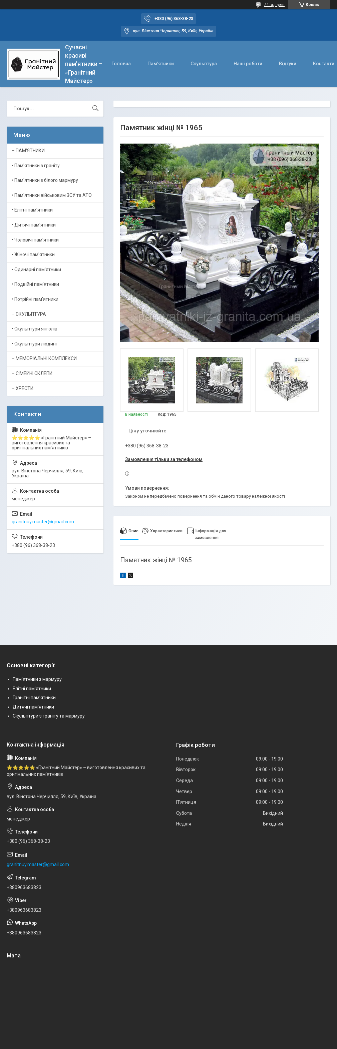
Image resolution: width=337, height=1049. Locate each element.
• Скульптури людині (34, 343)
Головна (121, 63)
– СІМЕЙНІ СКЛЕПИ (32, 373)
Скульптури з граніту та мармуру (49, 716)
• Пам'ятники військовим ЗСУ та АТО (52, 195)
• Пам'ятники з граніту (36, 165)
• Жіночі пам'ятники (33, 254)
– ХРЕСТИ (22, 388)
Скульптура (204, 63)
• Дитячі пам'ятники (34, 225)
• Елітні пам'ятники (32, 210)
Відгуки (287, 63)
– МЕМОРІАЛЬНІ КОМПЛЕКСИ (44, 358)
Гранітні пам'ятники (34, 697)
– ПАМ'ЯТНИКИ (28, 150)
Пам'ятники (160, 63)
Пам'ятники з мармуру (37, 679)
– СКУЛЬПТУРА (29, 314)
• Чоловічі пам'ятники (35, 240)
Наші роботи (248, 63)
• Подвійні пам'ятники (35, 284)
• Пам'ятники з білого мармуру (45, 180)
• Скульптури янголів (34, 328)
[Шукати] (95, 109)
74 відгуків (274, 4)
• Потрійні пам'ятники (35, 299)
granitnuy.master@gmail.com (43, 521)
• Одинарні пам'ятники (36, 269)
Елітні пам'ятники (32, 688)
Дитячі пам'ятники (33, 707)
